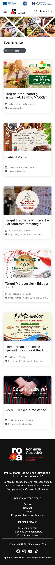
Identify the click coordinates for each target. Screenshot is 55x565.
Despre (27, 504)
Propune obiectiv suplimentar (27, 515)
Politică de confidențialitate (27, 531)
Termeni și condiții (27, 528)
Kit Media (27, 511)
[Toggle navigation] (5, 11)
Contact (27, 507)
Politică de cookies (27, 535)
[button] (5, 11)
